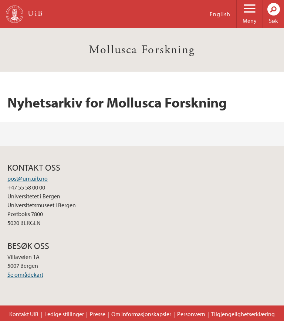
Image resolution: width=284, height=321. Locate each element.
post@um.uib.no (27, 178)
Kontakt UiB (23, 314)
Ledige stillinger (64, 314)
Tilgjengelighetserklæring (243, 314)
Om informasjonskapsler (141, 314)
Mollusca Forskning (142, 49)
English (220, 14)
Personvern (191, 314)
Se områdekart (25, 274)
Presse (97, 314)
